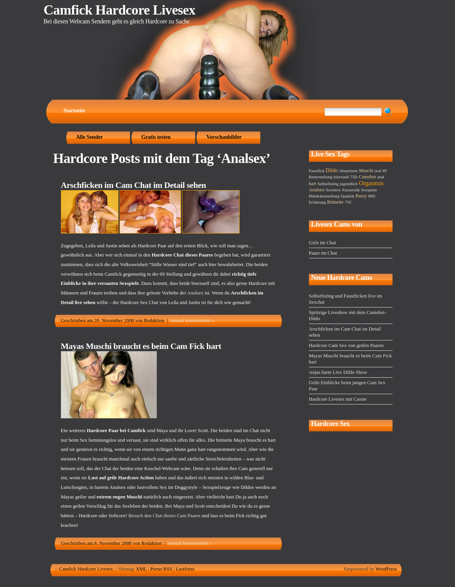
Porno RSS (161, 569)
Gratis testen (156, 137)
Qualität (347, 196)
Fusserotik (351, 189)
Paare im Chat (323, 253)
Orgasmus (371, 183)
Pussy (360, 196)
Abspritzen (348, 170)
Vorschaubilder (224, 137)
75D (353, 176)
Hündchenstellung (324, 196)
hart (312, 183)
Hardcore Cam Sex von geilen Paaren (346, 345)
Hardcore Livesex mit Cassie (338, 399)
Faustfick (317, 170)
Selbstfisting (327, 183)
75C (348, 202)
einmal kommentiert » (193, 320)
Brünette (335, 202)
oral (378, 170)
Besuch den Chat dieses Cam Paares (164, 515)
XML (141, 569)
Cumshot (367, 176)
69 (384, 170)
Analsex (195, 293)
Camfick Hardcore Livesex (119, 10)
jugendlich (348, 183)
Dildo (332, 170)
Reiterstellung (321, 176)
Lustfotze (185, 569)
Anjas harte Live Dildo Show (338, 372)
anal (380, 176)
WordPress (386, 569)
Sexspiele (369, 189)
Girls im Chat (322, 242)
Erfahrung (317, 202)
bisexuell (341, 176)
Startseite (74, 110)
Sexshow (333, 189)
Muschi (366, 170)
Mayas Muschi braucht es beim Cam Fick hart (141, 346)
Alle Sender (89, 137)
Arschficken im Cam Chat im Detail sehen (133, 185)
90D (371, 196)
